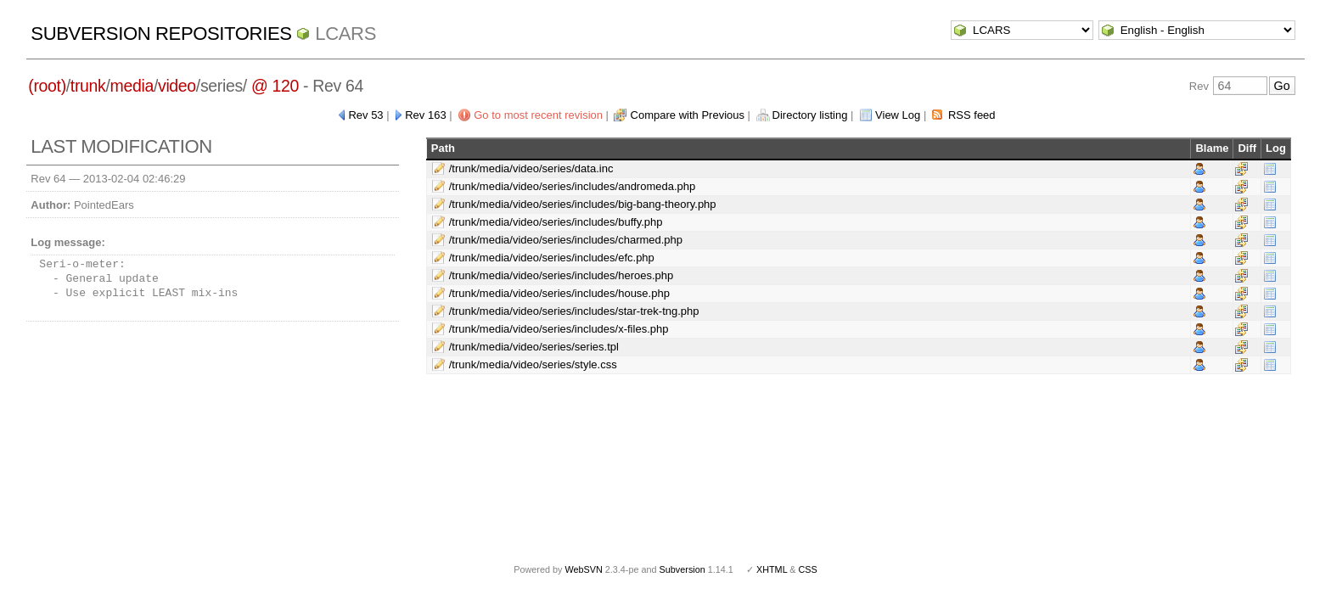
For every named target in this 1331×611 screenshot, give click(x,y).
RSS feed (972, 115)
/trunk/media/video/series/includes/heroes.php (561, 275)
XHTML (771, 569)
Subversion (682, 569)
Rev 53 (365, 115)
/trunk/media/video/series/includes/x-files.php (559, 328)
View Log (897, 115)
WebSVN (583, 569)
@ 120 (275, 85)
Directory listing (810, 115)
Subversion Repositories (161, 33)
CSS (808, 569)
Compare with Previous (687, 115)
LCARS (345, 33)
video (177, 85)
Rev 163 (425, 115)
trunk (88, 85)
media (132, 85)
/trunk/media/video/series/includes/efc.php (551, 257)
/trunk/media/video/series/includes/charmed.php (565, 239)
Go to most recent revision (538, 115)
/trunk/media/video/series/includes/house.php (559, 293)
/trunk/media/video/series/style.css (533, 364)
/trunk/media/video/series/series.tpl (534, 346)
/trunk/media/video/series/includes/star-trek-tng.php (574, 311)
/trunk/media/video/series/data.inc (531, 168)
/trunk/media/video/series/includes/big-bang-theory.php (582, 204)
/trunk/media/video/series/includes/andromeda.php (572, 186)
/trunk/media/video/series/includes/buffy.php (556, 222)
